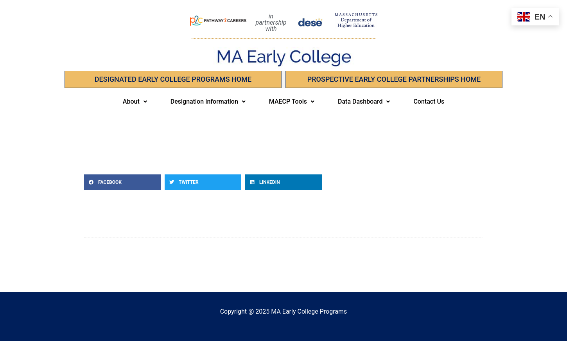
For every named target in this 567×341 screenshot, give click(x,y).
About (135, 101)
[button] (135, 102)
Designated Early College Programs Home (173, 79)
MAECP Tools (291, 101)
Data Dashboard (364, 101)
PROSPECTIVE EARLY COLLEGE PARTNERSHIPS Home (394, 79)
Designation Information (208, 101)
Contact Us (428, 101)
